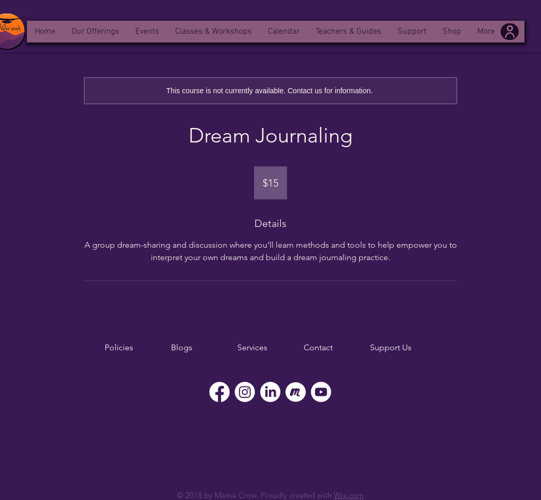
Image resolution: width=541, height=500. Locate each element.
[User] (510, 31)
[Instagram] (245, 392)
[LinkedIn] (270, 392)
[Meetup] (296, 392)
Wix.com (349, 495)
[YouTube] (321, 392)
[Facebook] (219, 392)
